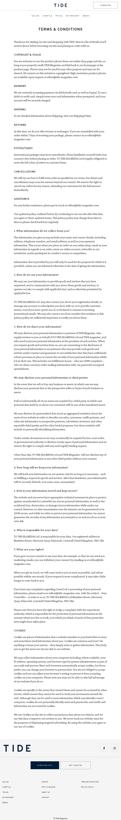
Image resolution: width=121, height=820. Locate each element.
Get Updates (75, 765)
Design (86, 16)
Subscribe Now (44, 765)
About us (46, 792)
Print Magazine (48, 787)
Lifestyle (47, 16)
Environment (72, 16)
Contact (45, 797)
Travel (59, 16)
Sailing (35, 16)
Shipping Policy (82, 115)
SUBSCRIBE (105, 5)
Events (45, 782)
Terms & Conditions (90, 782)
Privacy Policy (87, 787)
